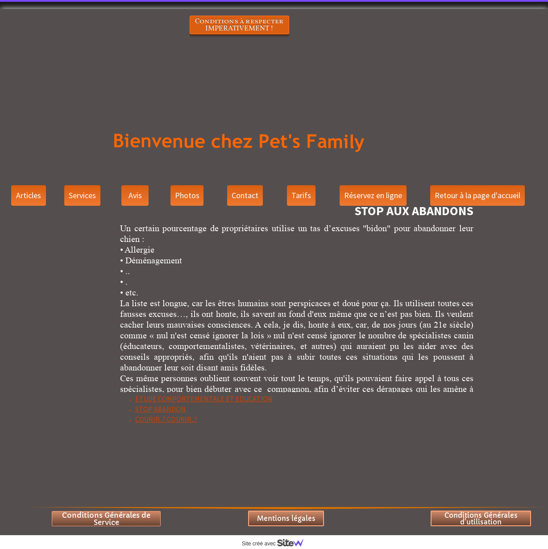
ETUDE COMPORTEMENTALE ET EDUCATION (204, 398)
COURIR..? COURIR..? (166, 419)
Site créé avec (276, 544)
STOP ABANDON (160, 408)
